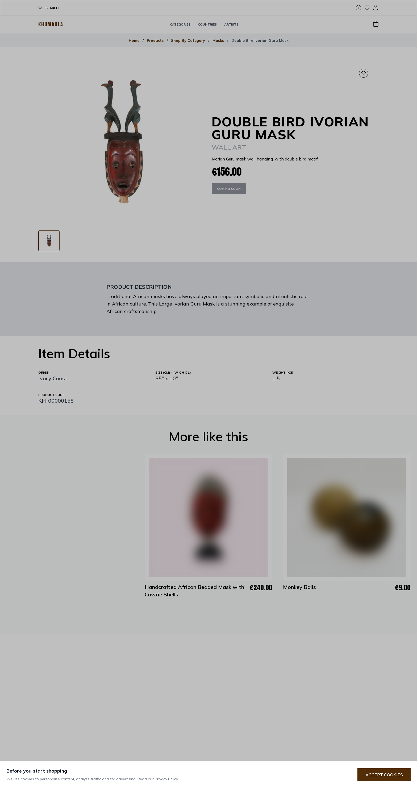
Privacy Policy (166, 779)
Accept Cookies (384, 774)
